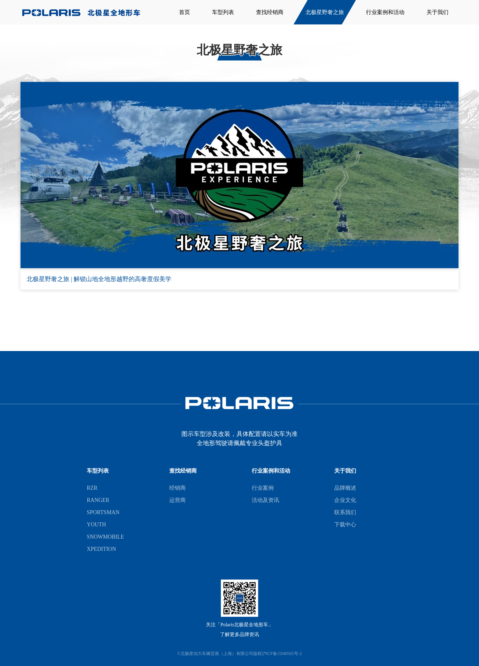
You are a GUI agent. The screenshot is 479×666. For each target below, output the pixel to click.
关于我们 (437, 12)
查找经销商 (269, 12)
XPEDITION (101, 549)
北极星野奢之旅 (324, 12)
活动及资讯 (265, 500)
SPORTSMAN (103, 512)
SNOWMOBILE (105, 537)
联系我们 (345, 512)
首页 (184, 12)
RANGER (98, 500)
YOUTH (96, 524)
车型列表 (223, 12)
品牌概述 (345, 488)
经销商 (177, 488)
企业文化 (345, 500)
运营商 (177, 500)
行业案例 (263, 488)
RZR (92, 488)
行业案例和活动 (385, 12)
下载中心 (345, 524)
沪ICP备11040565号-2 (282, 653)
